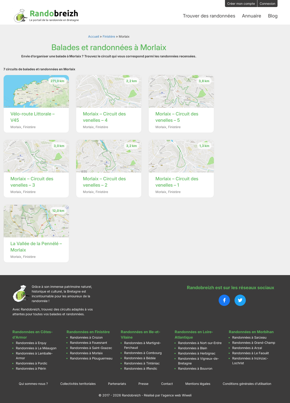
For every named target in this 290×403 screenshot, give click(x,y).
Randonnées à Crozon (86, 336)
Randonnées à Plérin (31, 367)
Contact (167, 382)
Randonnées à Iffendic (140, 367)
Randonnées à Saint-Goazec (91, 346)
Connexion (267, 3)
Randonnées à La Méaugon (36, 347)
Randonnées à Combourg (143, 351)
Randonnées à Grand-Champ (253, 341)
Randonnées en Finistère (88, 330)
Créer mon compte (241, 3)
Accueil (93, 35)
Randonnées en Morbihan (251, 330)
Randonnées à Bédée (140, 357)
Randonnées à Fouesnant (88, 341)
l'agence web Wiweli (176, 394)
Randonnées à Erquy (31, 341)
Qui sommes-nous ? (33, 382)
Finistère (109, 35)
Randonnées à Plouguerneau (91, 357)
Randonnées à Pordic (31, 362)
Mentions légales (197, 382)
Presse (143, 382)
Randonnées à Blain (192, 347)
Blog (273, 15)
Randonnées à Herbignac (196, 352)
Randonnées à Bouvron (195, 367)
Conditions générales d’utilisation (247, 382)
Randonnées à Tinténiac (142, 362)
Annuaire (251, 15)
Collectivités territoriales (78, 382)
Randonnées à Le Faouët (250, 352)
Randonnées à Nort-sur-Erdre (200, 341)
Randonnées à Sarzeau (249, 336)
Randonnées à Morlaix (86, 352)
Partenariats (117, 382)
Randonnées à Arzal (247, 346)
